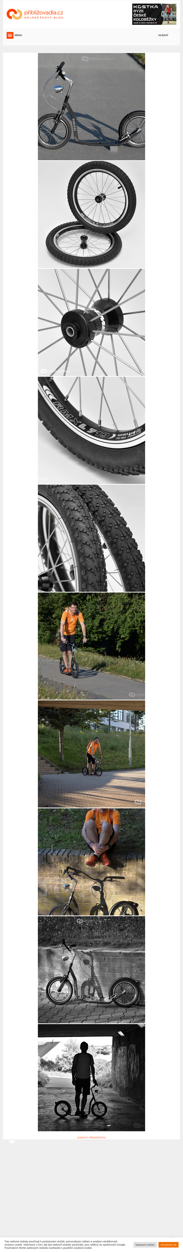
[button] (10, 35)
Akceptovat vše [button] (168, 1244)
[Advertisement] (91, 1196)
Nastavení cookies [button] (145, 1244)
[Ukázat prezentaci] (92, 1137)
